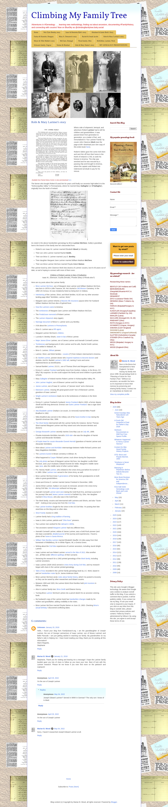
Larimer (51, 366)
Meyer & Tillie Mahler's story (44, 41)
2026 (115, 407)
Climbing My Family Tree (79, 16)
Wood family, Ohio (85, 41)
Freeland (53, 370)
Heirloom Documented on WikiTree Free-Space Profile (121, 433)
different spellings (57, 555)
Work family (85, 559)
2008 (115, 573)
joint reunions (89, 583)
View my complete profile (119, 394)
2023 (115, 522)
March (117, 504)
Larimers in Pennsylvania (57, 326)
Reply (39, 649)
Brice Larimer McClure (44, 286)
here (69, 180)
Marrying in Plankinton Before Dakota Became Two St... (122, 471)
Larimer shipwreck (46, 318)
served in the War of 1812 (75, 552)
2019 (115, 535)
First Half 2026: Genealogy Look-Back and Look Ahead (121, 490)
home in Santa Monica (54, 536)
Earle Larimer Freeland (78, 405)
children (61, 333)
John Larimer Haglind (44, 382)
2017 (115, 542)
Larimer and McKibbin (53, 448)
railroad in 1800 (67, 524)
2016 (115, 546)
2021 (115, 529)
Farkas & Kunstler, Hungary (44, 37)
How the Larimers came (45, 307)
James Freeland (71, 402)
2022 (115, 525)
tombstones (43, 311)
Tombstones (40, 344)
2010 (115, 566)
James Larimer (41, 386)
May (117, 497)
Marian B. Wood (43, 656)
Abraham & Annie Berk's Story (102, 32)
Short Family (41, 513)
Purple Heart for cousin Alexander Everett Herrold (56, 441)
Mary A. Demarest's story (68, 37)
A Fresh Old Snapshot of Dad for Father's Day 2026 (121, 423)
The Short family (42, 423)
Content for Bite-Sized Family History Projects (121, 449)
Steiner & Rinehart (63, 45)
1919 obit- (69, 435)
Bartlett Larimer (44, 358)
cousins (66, 354)
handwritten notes (48, 573)
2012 (115, 559)
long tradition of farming (61, 517)
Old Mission (81, 288)
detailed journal (58, 534)
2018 (115, 539)
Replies (43, 690)
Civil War (71, 503)
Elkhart (51, 350)
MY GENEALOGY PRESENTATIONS (113, 45)
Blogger (114, 802)
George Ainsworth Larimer (46, 432)
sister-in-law (61, 337)
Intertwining (40, 295)
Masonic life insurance (69, 301)
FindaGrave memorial (47, 314)
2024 (115, 519)
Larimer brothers (46, 507)
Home (36, 32)
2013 (115, 556)
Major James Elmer (43, 340)
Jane (41, 466)
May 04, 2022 (59, 694)
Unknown (41, 627)
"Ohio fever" (67, 520)
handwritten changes (78, 599)
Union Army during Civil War (75, 565)
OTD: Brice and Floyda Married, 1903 (121, 457)
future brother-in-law (83, 417)
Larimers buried (45, 454)
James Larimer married (61, 494)
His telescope (54, 488)
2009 (115, 569)
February (118, 508)
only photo (43, 461)
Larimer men (52, 472)
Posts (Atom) (74, 787)
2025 (115, 515)
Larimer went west (56, 492)
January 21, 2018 (60, 656)
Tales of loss (41, 571)
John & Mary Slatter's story (84, 45)
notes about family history (68, 577)
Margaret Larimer (60, 528)
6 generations (63, 476)
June (117, 410)
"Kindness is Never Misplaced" (121, 463)
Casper (53, 458)
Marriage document (43, 322)
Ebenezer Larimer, (43, 390)
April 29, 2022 (53, 678)
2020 (115, 532)
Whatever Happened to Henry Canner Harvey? (122, 442)
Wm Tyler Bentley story (52, 32)
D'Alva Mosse (47, 497)
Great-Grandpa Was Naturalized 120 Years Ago (122, 415)
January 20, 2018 (52, 627)
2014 (115, 552)
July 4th (86, 432)
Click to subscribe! (123, 262)
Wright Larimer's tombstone (46, 396)
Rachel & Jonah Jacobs (90, 37)
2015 (115, 549)
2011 (115, 562)
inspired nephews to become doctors (80, 358)
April (117, 501)
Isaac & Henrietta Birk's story (76, 32)
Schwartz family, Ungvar (42, 45)
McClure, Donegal (66, 41)
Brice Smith (61, 589)
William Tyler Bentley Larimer (47, 540)
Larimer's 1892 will (62, 360)
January (118, 511)
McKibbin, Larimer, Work (106, 41)
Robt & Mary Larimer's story (114, 37)
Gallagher (44, 379)
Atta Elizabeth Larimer (44, 411)
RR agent (57, 329)
